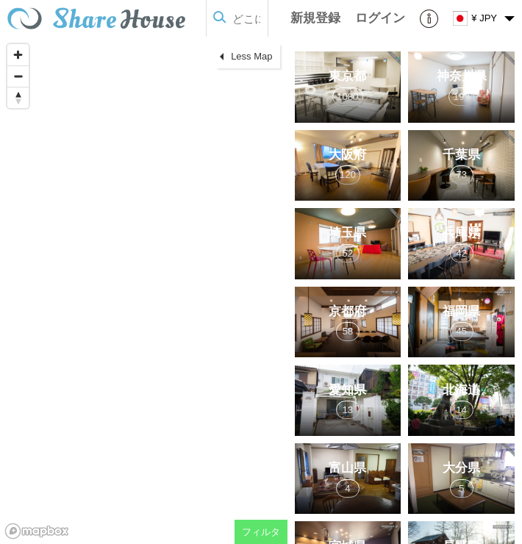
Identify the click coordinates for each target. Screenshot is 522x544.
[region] (143, 290)
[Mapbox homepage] (36, 531)
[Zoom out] (18, 76)
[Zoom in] (18, 54)
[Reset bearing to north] (18, 97)
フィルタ (261, 531)
